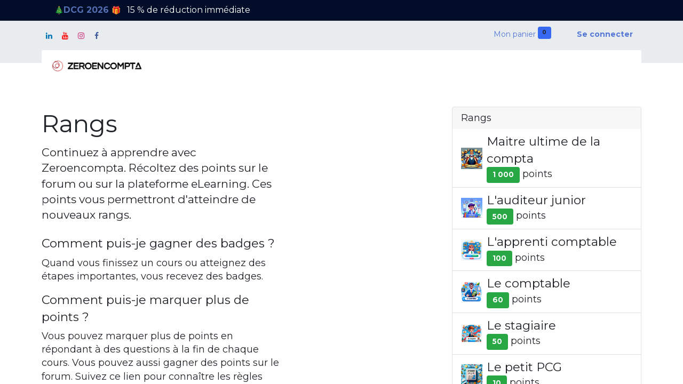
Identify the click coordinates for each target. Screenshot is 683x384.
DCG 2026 (87, 10)
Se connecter (605, 34)
